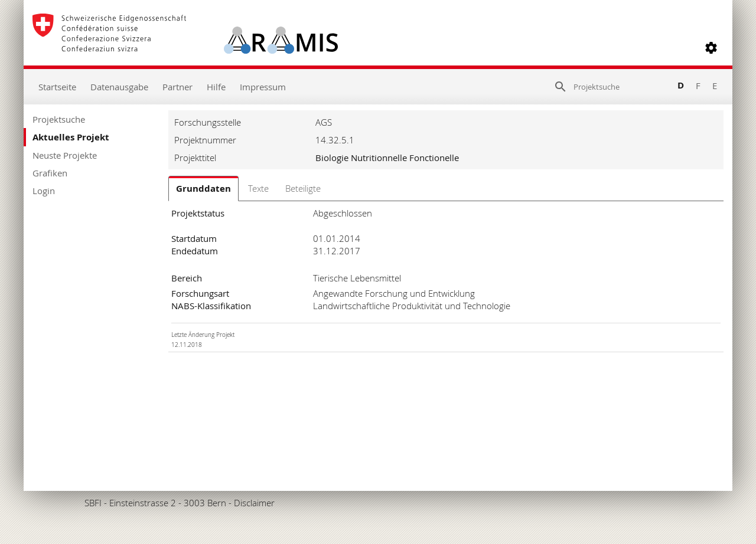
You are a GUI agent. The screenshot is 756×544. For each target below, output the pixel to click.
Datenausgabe (119, 87)
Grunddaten (203, 188)
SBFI (93, 503)
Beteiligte (303, 188)
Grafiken (49, 173)
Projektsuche (58, 119)
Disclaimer (254, 503)
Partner (177, 87)
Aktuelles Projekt (70, 137)
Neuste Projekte (64, 155)
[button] (711, 48)
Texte (258, 188)
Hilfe (216, 87)
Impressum (263, 87)
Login (43, 190)
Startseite (57, 87)
